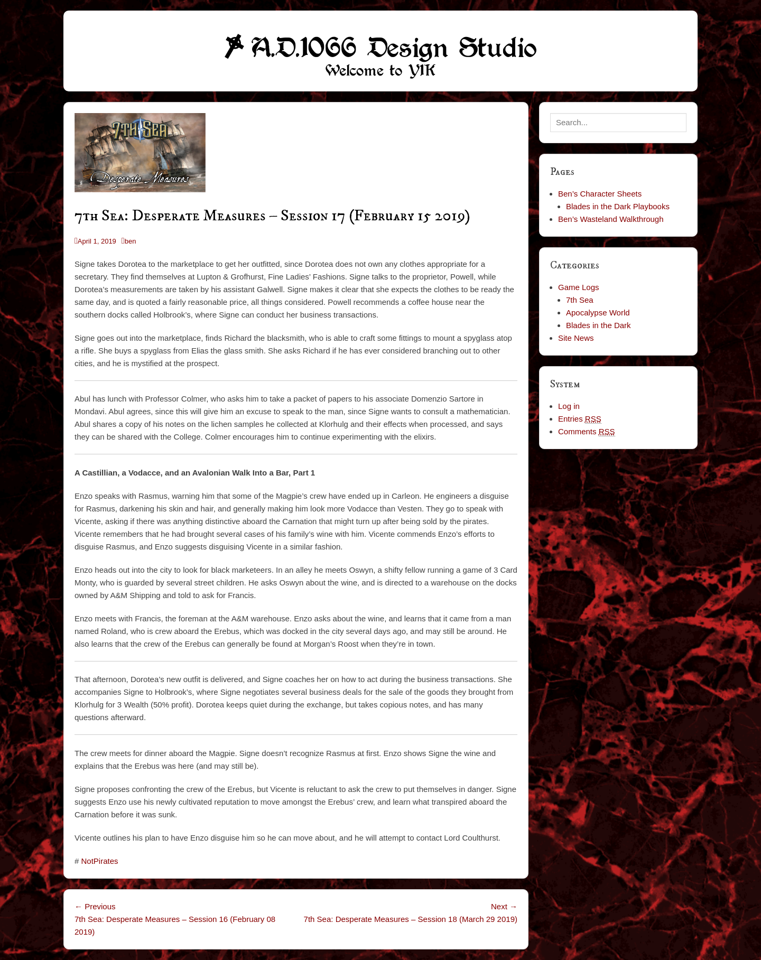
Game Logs (578, 287)
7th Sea (579, 299)
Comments (586, 431)
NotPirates (99, 860)
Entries (579, 419)
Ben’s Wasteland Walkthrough (611, 219)
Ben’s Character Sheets (600, 193)
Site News (576, 337)
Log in (569, 406)
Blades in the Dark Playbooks (618, 206)
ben (130, 241)
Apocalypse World (598, 312)
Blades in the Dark (598, 325)
